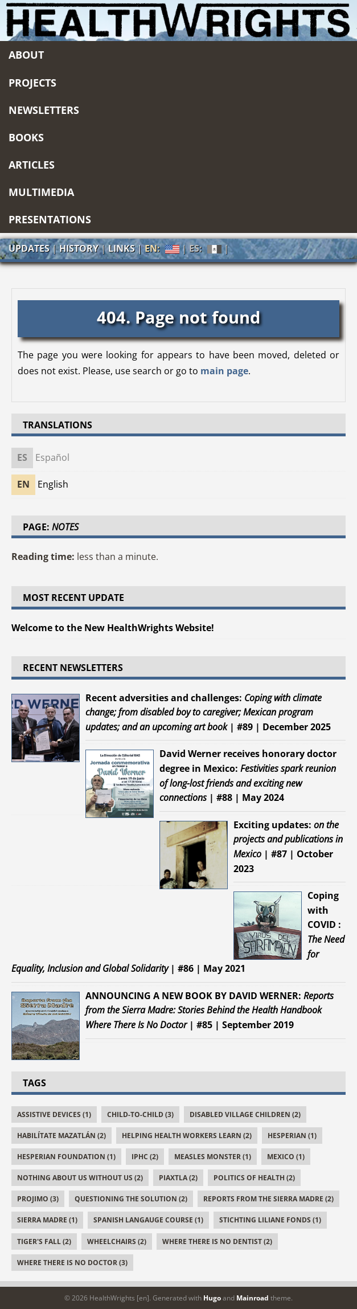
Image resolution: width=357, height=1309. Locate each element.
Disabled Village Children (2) (245, 1114)
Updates (29, 248)
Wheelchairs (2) (116, 1241)
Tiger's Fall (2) (44, 1241)
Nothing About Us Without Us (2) (80, 1178)
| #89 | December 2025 (208, 712)
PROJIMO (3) (38, 1199)
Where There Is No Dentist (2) (217, 1241)
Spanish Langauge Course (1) (148, 1220)
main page (224, 371)
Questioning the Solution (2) (131, 1199)
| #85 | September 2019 (209, 1010)
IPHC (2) (145, 1156)
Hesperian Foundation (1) (66, 1156)
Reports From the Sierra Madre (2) (268, 1199)
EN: (162, 248)
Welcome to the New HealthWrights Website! (112, 627)
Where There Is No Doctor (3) (72, 1262)
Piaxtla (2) (178, 1178)
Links (121, 248)
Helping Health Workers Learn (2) (187, 1135)
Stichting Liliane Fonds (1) (270, 1220)
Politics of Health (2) (254, 1178)
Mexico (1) (286, 1156)
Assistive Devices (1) (54, 1114)
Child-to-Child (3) (140, 1114)
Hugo (212, 1298)
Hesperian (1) (292, 1135)
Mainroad (252, 1298)
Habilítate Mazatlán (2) (61, 1135)
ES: (205, 249)
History (79, 248)
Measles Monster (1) (212, 1156)
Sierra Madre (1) (47, 1220)
